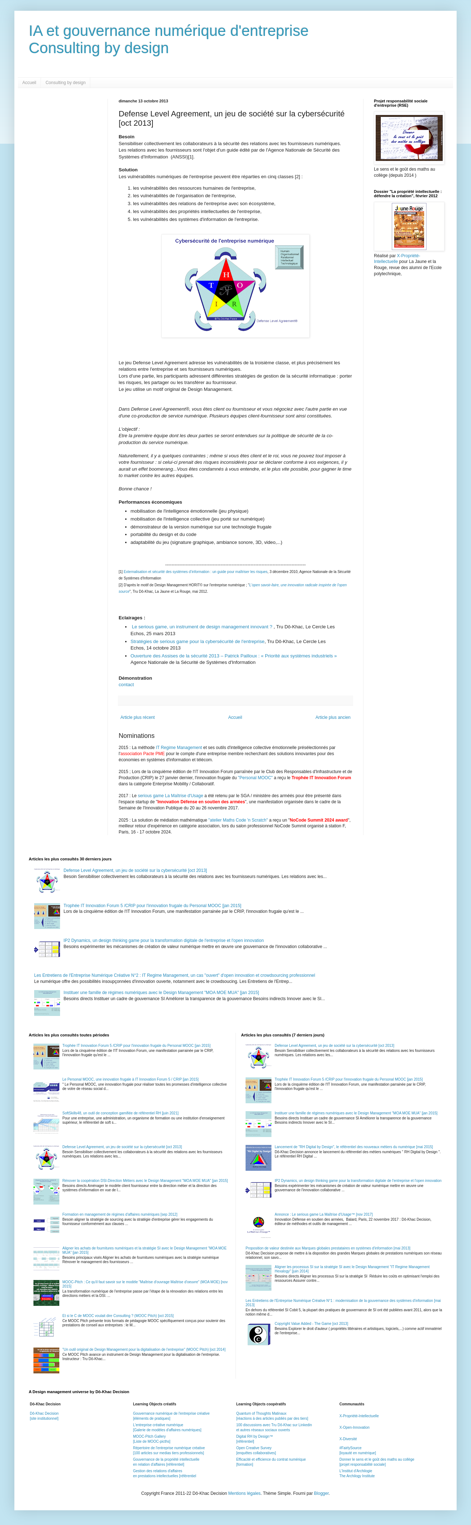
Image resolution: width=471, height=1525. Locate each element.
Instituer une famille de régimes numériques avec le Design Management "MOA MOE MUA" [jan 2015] (161, 992)
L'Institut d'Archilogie (355, 1471)
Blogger (321, 1493)
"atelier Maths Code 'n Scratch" (238, 820)
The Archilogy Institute (357, 1476)
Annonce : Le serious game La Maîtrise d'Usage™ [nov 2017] (324, 1214)
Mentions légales (244, 1493)
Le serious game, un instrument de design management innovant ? (202, 626)
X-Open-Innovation (354, 1427)
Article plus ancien (333, 717)
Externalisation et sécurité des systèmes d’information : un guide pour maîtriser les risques (195, 572)
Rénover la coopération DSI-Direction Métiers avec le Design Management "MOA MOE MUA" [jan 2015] (145, 1181)
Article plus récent (137, 717)
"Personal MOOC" (255, 777)
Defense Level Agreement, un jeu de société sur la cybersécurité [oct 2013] (135, 870)
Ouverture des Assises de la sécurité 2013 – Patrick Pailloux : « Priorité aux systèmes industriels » (234, 655)
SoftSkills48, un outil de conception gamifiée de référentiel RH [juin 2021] (121, 1113)
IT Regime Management (179, 747)
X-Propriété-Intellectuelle (359, 1416)
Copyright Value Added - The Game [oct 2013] (311, 1324)
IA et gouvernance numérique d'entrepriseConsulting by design (169, 39)
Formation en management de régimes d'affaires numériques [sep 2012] (120, 1214)
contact (126, 684)
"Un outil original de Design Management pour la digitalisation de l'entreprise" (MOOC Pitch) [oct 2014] (144, 1349)
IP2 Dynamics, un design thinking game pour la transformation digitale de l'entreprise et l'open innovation (164, 940)
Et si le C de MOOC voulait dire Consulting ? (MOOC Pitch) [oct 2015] (118, 1316)
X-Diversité (348, 1439)
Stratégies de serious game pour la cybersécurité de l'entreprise (198, 641)
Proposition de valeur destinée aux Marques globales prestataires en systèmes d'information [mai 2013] (328, 1248)
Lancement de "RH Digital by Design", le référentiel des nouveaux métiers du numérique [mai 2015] (354, 1147)
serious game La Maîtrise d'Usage (170, 795)
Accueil (29, 82)
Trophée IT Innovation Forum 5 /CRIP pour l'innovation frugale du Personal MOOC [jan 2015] (152, 905)
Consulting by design (66, 82)
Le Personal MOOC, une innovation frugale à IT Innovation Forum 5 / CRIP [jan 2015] (131, 1079)
